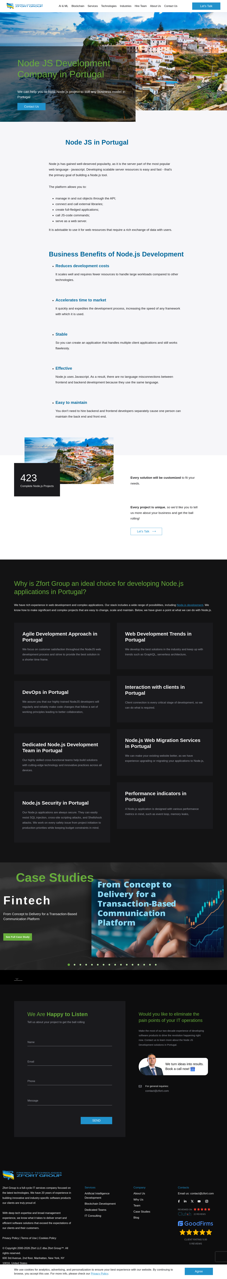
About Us (139, 1193)
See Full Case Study (17, 936)
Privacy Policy (99, 1273)
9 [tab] (115, 965)
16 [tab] (156, 965)
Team (137, 1205)
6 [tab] (98, 965)
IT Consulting (93, 1215)
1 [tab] (69, 965)
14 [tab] (144, 965)
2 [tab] (74, 965)
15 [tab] (150, 965)
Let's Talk (206, 6)
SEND (96, 1120)
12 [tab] (132, 965)
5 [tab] (92, 965)
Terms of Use (29, 1238)
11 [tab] (127, 965)
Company (140, 1187)
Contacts (183, 1187)
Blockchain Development (100, 1203)
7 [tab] (103, 965)
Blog (136, 1217)
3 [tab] (80, 965)
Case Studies (142, 1211)
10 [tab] (121, 965)
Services (90, 1187)
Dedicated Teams (95, 1209)
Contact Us (170, 6)
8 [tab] (109, 965)
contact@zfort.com (157, 1090)
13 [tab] (138, 965)
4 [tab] (86, 965)
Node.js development (190, 605)
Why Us (138, 1199)
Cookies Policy (47, 1238)
